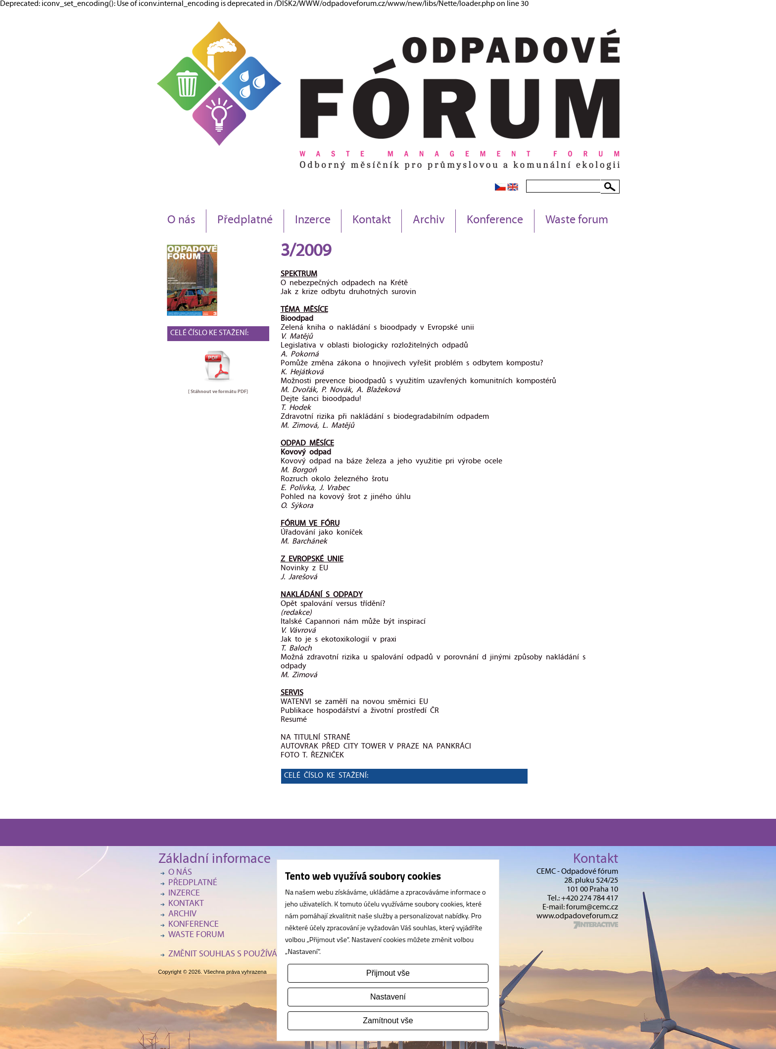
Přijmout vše (388, 973)
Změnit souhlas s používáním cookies (247, 954)
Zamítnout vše (388, 1020)
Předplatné (245, 220)
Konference (495, 220)
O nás (181, 220)
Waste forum (576, 220)
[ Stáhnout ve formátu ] (218, 392)
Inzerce (313, 220)
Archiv (429, 220)
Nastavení (388, 997)
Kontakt (371, 220)
